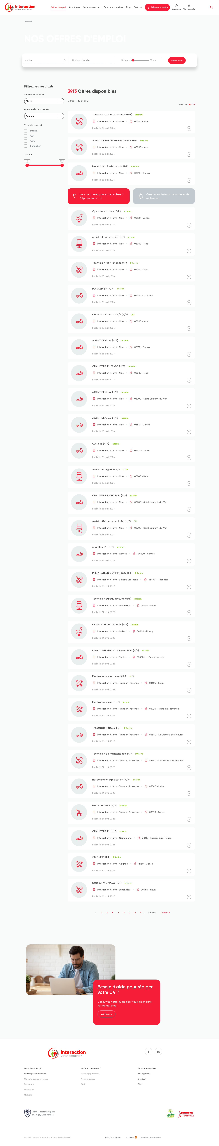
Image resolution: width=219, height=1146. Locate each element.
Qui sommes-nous (91, 7)
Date (192, 104)
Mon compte (189, 9)
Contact (138, 7)
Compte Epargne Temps (36, 1078)
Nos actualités (88, 1078)
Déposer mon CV (159, 7)
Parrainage (29, 1084)
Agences (176, 9)
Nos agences (144, 1073)
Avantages (74, 7)
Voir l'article (106, 1014)
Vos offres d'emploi (33, 1068)
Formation (29, 1089)
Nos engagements (90, 1073)
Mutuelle (28, 1094)
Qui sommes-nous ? (91, 1068)
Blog (128, 7)
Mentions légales (113, 1137)
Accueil (28, 21)
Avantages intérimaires (35, 1073)
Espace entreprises (113, 7)
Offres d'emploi (58, 7)
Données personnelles (150, 1137)
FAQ (83, 1084)
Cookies (130, 1137)
